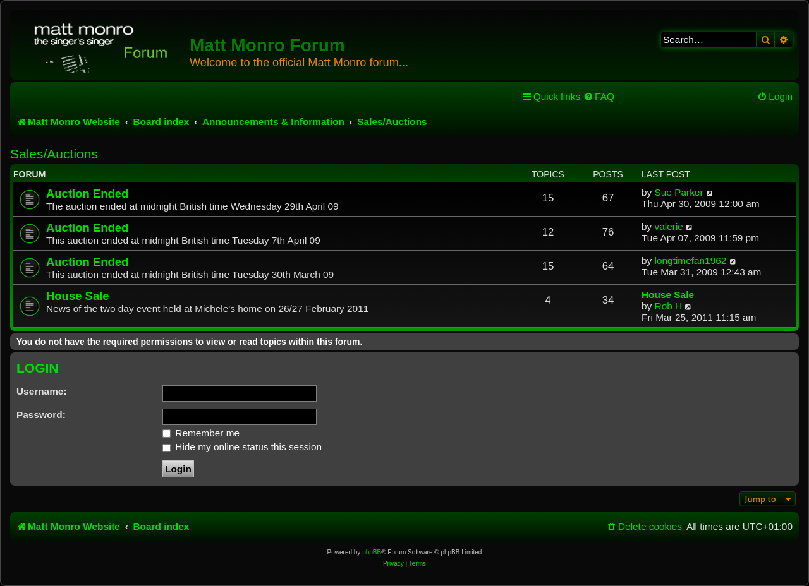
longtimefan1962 (691, 260)
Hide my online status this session (242, 446)
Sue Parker (679, 192)
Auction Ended (87, 193)
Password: (41, 414)
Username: (41, 391)
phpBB (371, 552)
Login (37, 368)
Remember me (201, 433)
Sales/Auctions (54, 153)
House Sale (77, 295)
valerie (669, 226)
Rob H (669, 306)
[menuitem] (598, 96)
